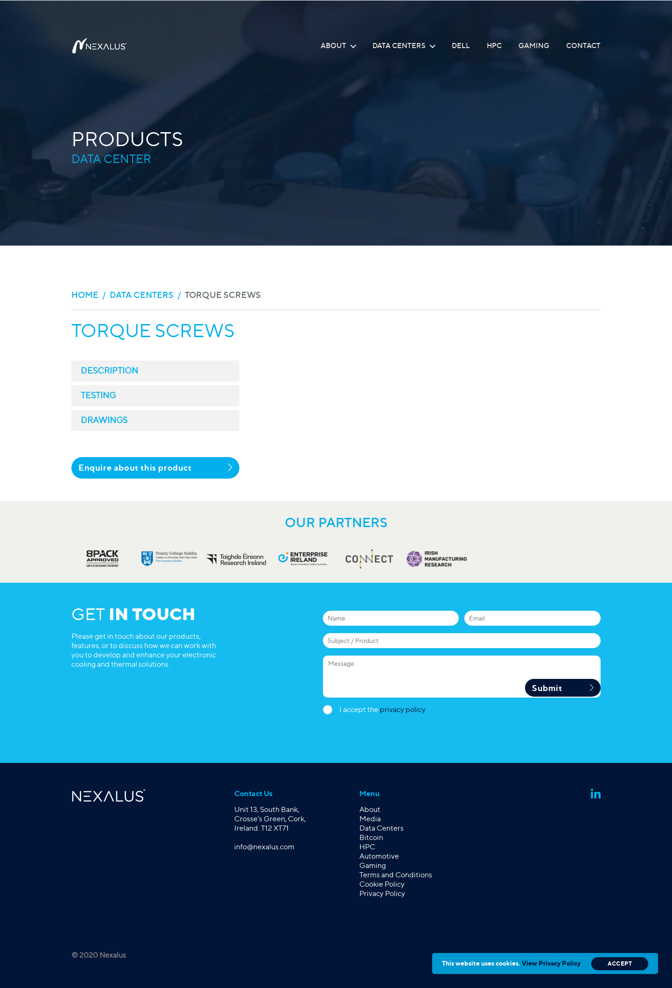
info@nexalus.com (264, 846)
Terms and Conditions (395, 874)
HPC (494, 46)
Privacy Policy (382, 893)
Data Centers (399, 46)
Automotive (379, 856)
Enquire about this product (155, 467)
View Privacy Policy (551, 963)
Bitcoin (371, 837)
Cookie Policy (382, 884)
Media (370, 818)
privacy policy (403, 709)
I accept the (382, 709)
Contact (583, 46)
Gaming (533, 46)
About (333, 46)
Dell (461, 46)
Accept (620, 963)
